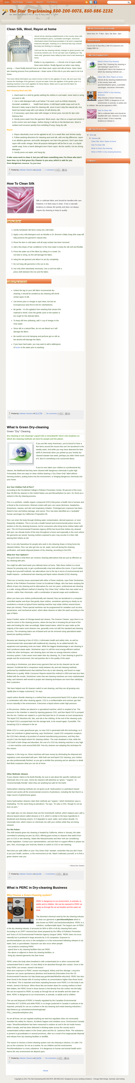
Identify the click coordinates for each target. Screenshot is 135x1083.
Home (45, 1071)
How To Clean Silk (20, 183)
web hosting (120, 1079)
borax (18, 347)
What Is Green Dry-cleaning (28, 427)
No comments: (52, 413)
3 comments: (50, 874)
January (95, 138)
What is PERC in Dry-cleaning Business (37, 887)
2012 (92, 135)
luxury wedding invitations (83, 1079)
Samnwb (112, 1079)
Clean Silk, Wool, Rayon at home (31, 29)
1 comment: (50, 170)
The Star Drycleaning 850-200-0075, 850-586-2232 (46, 1079)
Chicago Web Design (100, 1079)
